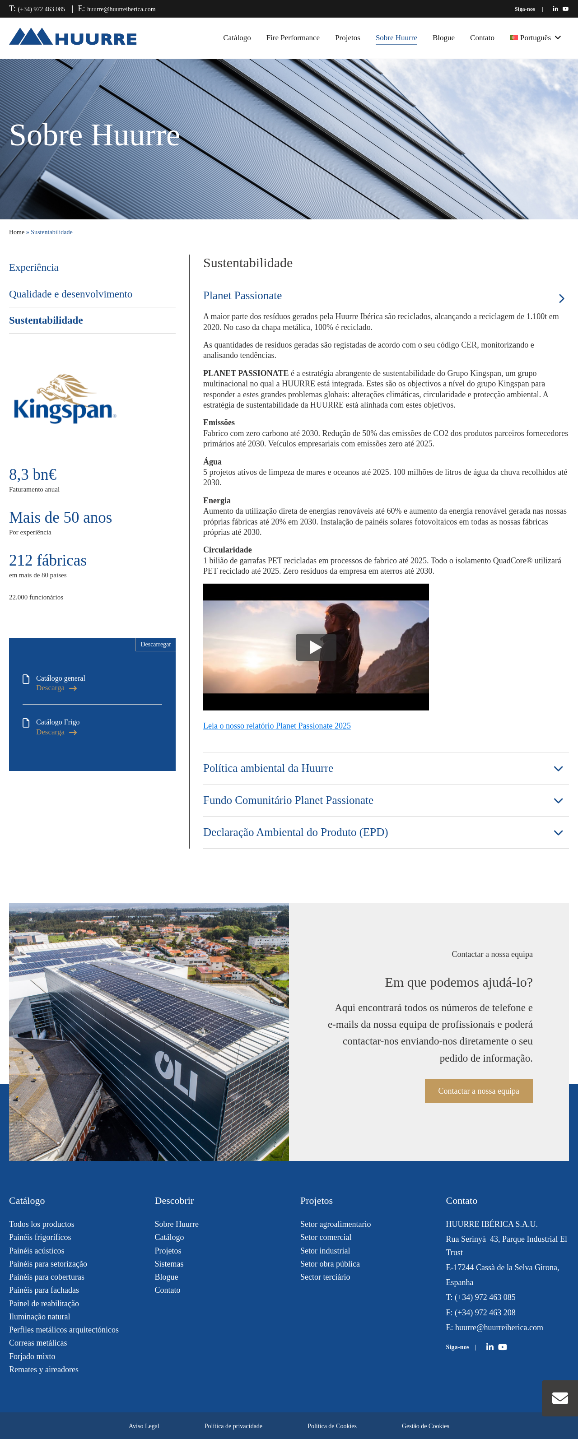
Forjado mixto (32, 1356)
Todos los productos (42, 1224)
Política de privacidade (233, 1426)
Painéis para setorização (48, 1263)
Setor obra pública (330, 1263)
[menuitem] (535, 38)
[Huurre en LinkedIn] (555, 9)
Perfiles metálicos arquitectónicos (64, 1329)
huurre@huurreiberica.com (121, 9)
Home (16, 232)
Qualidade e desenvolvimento (70, 294)
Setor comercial (325, 1237)
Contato (482, 37)
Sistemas (169, 1263)
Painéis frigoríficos (40, 1237)
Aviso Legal (144, 1426)
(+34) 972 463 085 (41, 9)
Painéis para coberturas (46, 1276)
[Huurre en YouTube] (566, 9)
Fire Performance (293, 37)
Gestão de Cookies (425, 1426)
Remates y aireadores (44, 1369)
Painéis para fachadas (44, 1290)
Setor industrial (325, 1250)
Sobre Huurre (396, 37)
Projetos (347, 37)
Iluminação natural (39, 1316)
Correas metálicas (38, 1342)
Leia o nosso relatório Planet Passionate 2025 (277, 725)
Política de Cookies (332, 1426)
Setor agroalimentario (335, 1224)
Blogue (444, 37)
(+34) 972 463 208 (485, 1312)
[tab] (386, 295)
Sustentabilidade (46, 320)
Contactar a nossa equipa (478, 1090)
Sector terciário (325, 1276)
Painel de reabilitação (44, 1303)
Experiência (34, 267)
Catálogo (237, 37)
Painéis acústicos (36, 1250)
